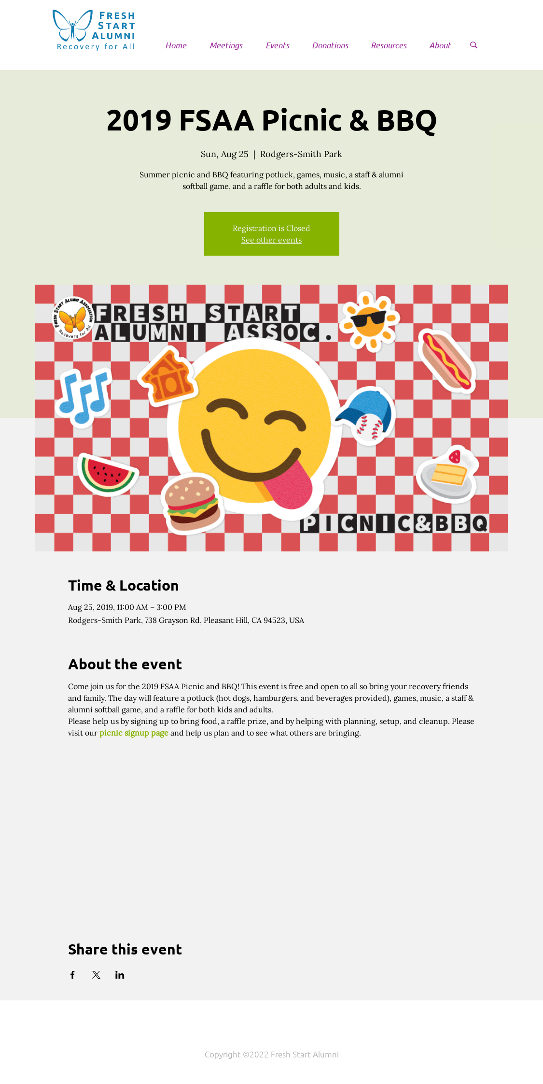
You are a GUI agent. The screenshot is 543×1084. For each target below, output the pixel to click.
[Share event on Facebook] (72, 975)
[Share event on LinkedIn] (120, 975)
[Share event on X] (96, 975)
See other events (271, 240)
